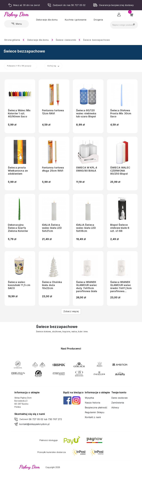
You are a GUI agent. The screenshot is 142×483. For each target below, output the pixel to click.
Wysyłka (89, 397)
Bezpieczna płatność (96, 407)
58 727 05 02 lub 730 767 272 (45, 419)
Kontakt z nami (93, 417)
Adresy (115, 407)
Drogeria (98, 19)
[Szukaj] (124, 25)
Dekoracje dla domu (47, 19)
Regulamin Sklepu (94, 412)
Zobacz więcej (71, 311)
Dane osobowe (119, 397)
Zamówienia (117, 402)
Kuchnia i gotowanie (75, 19)
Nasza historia (92, 402)
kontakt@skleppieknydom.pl (34, 424)
